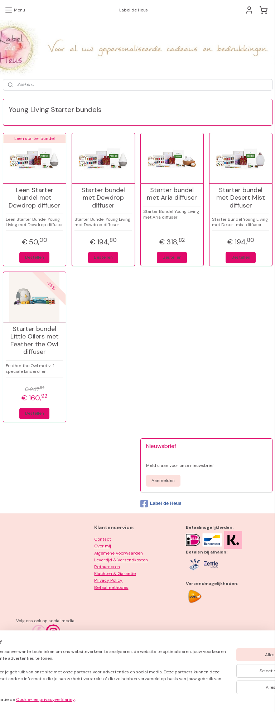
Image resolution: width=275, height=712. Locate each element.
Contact (102, 539)
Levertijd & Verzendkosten (121, 560)
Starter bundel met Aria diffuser (172, 194)
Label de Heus (161, 503)
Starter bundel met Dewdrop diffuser (103, 198)
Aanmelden (163, 480)
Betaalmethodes (111, 587)
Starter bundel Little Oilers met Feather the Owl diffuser (34, 340)
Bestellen (34, 257)
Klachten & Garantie (115, 573)
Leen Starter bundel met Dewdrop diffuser (34, 198)
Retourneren (107, 567)
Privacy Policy (108, 580)
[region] (90, 673)
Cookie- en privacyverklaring (101, 700)
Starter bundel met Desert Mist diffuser (240, 198)
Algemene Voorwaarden (118, 553)
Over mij (102, 546)
